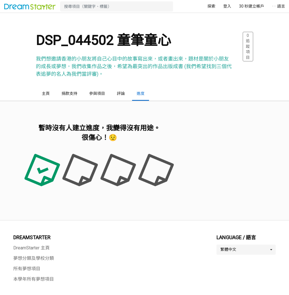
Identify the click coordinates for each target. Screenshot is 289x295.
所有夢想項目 (26, 268)
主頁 (46, 93)
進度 (140, 93)
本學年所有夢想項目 (33, 279)
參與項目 (97, 93)
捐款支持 (69, 93)
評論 (121, 93)
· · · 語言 (278, 6)
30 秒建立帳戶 (251, 6)
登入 (227, 6)
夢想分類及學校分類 (33, 258)
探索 (211, 6)
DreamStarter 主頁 (31, 248)
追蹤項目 (248, 46)
